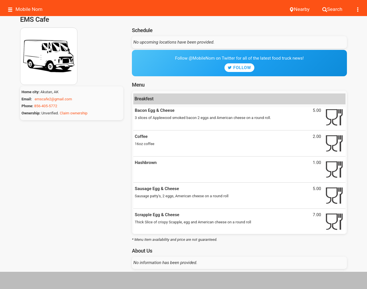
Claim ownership (73, 113)
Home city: (31, 92)
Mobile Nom (25, 9)
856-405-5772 (45, 106)
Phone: (27, 106)
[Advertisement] (183, 280)
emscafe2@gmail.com (53, 99)
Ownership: (31, 113)
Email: (27, 99)
